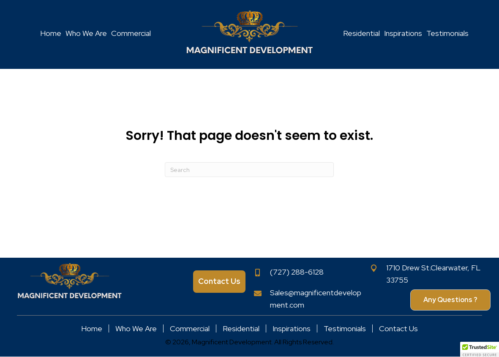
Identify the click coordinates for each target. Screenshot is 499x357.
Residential (241, 328)
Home (91, 328)
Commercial (190, 328)
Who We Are (136, 328)
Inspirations (292, 328)
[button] (450, 300)
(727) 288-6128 (297, 272)
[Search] (249, 169)
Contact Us (398, 328)
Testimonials (345, 328)
